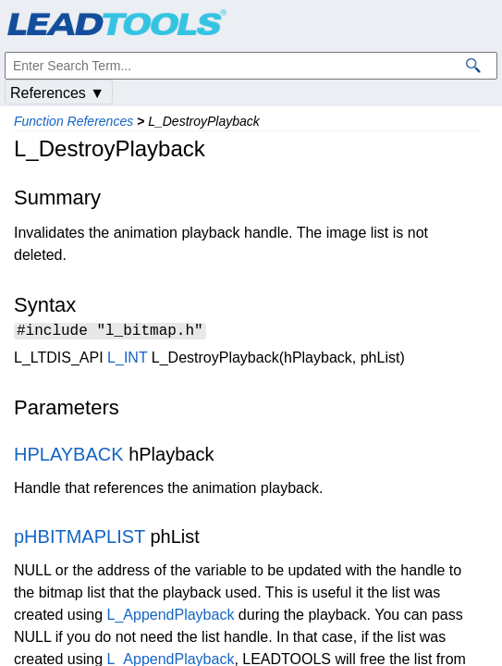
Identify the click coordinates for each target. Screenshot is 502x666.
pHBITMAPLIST (79, 539)
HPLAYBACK (69, 457)
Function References (73, 121)
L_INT (127, 360)
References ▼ (57, 93)
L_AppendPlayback (171, 617)
